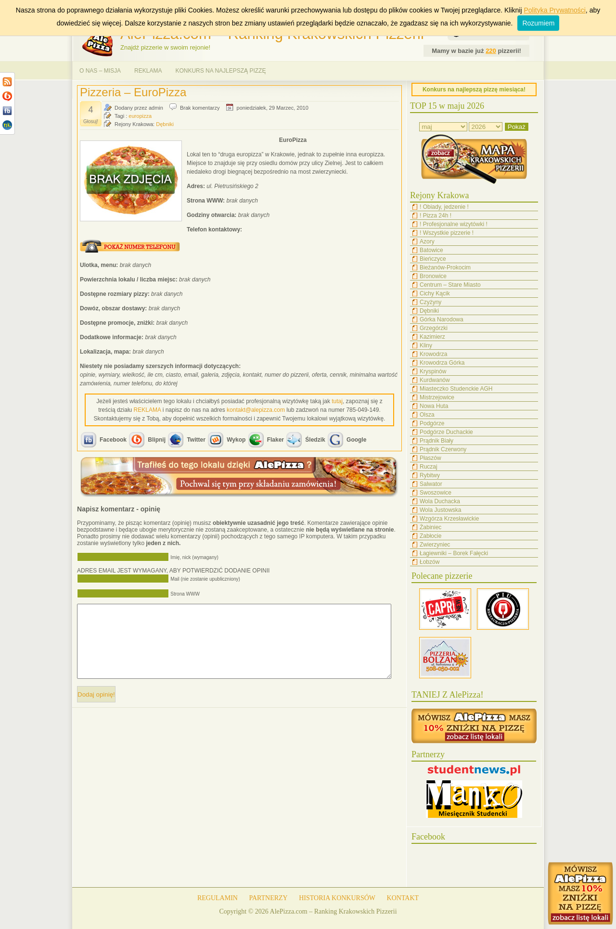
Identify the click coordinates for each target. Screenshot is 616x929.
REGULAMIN (217, 898)
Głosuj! (90, 121)
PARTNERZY (268, 898)
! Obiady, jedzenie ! (444, 207)
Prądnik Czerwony (443, 449)
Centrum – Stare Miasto (450, 284)
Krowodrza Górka (442, 362)
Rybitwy (430, 475)
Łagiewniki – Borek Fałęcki (454, 553)
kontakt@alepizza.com (256, 410)
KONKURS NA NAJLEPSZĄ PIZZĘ (220, 70)
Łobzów (429, 562)
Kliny (426, 345)
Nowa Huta (434, 406)
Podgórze (432, 423)
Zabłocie (430, 536)
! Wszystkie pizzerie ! (447, 232)
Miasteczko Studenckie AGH (456, 388)
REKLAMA (148, 70)
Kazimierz (432, 336)
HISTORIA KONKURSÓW (337, 898)
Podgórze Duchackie (446, 432)
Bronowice (433, 276)
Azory (427, 241)
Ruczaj (428, 466)
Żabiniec (430, 527)
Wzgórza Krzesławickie (449, 518)
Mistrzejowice (437, 397)
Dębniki (165, 124)
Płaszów (430, 458)
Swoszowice (435, 492)
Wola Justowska (440, 510)
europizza (140, 116)
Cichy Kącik (435, 293)
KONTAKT (403, 898)
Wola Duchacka (440, 501)
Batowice (431, 250)
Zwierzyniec (435, 544)
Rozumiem (538, 23)
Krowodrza (433, 354)
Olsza (427, 414)
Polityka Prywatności (554, 10)
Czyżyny (430, 302)
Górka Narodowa (441, 319)
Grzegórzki (434, 328)
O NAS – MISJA (100, 70)
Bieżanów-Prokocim (445, 267)
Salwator (431, 484)
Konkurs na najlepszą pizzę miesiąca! (474, 89)
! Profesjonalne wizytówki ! (454, 224)
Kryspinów (433, 371)
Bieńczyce (433, 258)
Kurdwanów (435, 380)
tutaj (337, 401)
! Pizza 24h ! (435, 215)
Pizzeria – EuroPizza (133, 92)
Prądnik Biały (436, 440)
